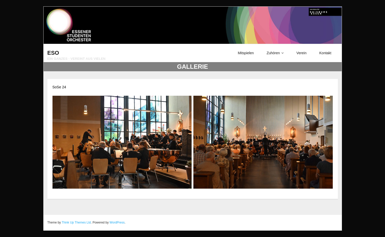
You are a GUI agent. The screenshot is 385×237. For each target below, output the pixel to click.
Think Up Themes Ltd (76, 222)
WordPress (117, 222)
